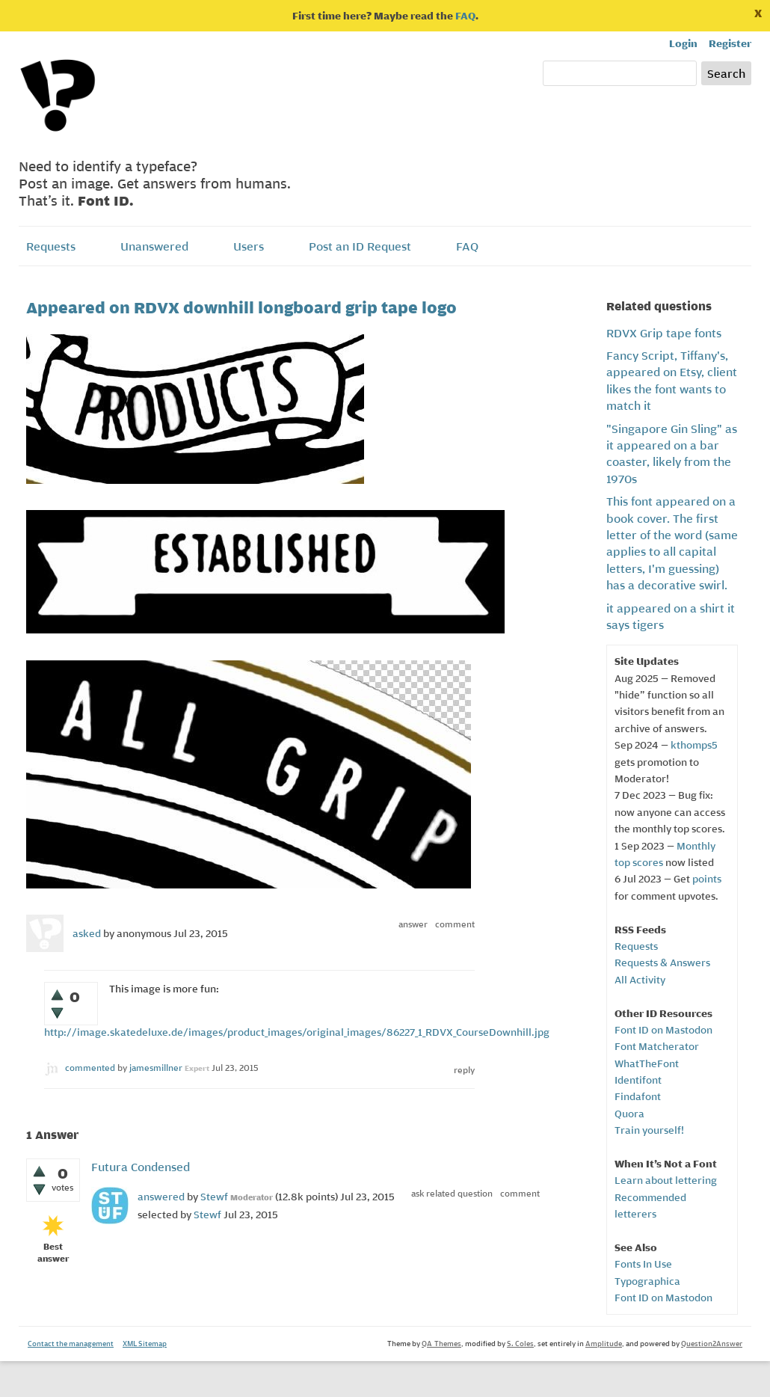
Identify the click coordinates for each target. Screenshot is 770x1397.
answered (161, 1196)
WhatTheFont (647, 1063)
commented (90, 1067)
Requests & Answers (662, 962)
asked (87, 933)
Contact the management (71, 1343)
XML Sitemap (145, 1343)
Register (730, 43)
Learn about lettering (666, 1180)
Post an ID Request (360, 246)
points (706, 878)
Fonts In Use (643, 1264)
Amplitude (603, 1343)
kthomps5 (694, 745)
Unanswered (154, 246)
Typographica (647, 1281)
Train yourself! (649, 1130)
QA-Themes (441, 1343)
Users (248, 246)
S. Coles (520, 1343)
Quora (629, 1113)
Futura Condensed (140, 1166)
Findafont (638, 1096)
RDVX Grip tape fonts (663, 332)
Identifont (638, 1080)
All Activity (640, 979)
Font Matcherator (657, 1046)
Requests (51, 246)
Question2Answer (711, 1343)
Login (683, 43)
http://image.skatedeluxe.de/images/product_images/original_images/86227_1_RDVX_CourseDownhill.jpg (296, 1032)
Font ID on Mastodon (663, 1030)
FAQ (465, 15)
